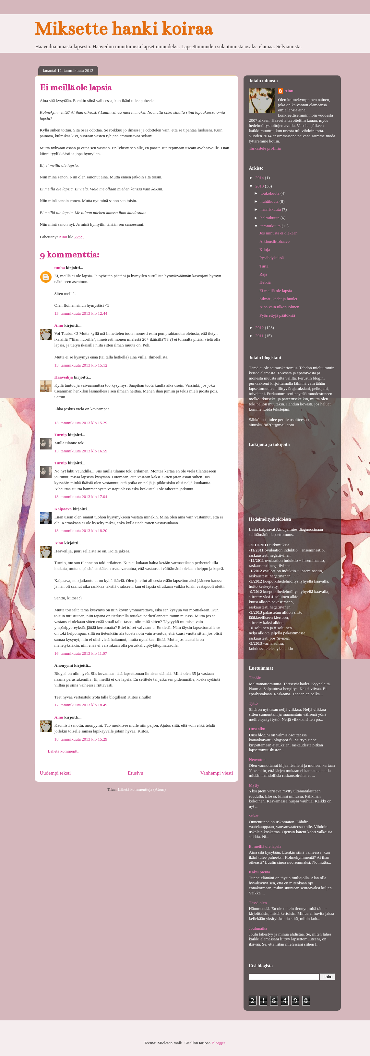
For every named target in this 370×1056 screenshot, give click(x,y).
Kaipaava (63, 508)
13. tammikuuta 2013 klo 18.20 (80, 530)
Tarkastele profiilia (265, 148)
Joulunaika (258, 928)
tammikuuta (270, 225)
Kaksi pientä (259, 871)
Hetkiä (265, 282)
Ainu (58, 325)
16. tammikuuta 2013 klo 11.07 (80, 653)
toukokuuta (270, 193)
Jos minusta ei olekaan (278, 233)
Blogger (218, 1042)
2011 (260, 335)
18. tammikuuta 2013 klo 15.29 (80, 739)
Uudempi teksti (55, 773)
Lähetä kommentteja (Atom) (142, 789)
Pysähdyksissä (271, 257)
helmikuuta (270, 217)
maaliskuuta (271, 209)
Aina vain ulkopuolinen (279, 306)
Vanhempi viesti (216, 773)
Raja (263, 274)
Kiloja (264, 249)
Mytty (254, 785)
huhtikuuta (270, 201)
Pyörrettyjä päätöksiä (277, 315)
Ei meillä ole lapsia (275, 290)
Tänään (255, 677)
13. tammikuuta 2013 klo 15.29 (80, 422)
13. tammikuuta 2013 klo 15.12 (80, 365)
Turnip (60, 434)
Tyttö (253, 703)
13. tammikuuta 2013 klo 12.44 (80, 313)
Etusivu (135, 773)
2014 (260, 177)
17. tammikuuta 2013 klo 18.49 (80, 704)
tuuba (59, 267)
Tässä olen (258, 902)
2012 (260, 327)
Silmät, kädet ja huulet (278, 298)
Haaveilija (63, 377)
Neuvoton (257, 759)
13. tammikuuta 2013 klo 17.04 (80, 496)
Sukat (254, 815)
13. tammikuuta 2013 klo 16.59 (80, 451)
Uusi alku (257, 728)
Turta (264, 266)
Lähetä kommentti (63, 751)
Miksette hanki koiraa (123, 29)
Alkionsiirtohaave (274, 241)
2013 (260, 186)
